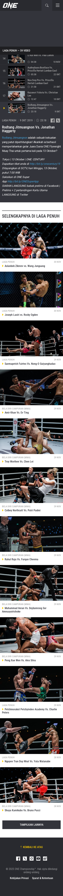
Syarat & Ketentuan (42, 878)
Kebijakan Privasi (19, 878)
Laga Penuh (10, 50)
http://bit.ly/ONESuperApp (22, 181)
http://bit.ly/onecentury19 (45, 163)
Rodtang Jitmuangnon (14, 137)
